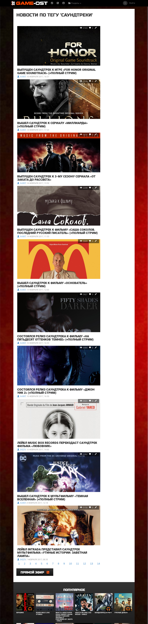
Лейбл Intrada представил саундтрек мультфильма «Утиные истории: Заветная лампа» (52, 524)
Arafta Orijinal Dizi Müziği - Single (83, 574)
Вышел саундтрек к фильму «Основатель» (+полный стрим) (52, 272)
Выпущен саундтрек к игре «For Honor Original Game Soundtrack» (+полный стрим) (54, 72)
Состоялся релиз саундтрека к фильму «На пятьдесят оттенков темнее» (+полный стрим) (53, 323)
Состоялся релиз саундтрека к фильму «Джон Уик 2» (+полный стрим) (49, 374)
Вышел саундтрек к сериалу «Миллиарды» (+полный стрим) (52, 121)
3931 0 (79, 384)
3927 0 (79, 282)
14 (98, 534)
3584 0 (79, 335)
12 (84, 534)
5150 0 (79, 482)
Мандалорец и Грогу (103, 574)
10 (70, 534)
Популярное (74, 551)
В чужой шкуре (42, 604)
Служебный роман (122, 604)
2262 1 (79, 433)
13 (91, 534)
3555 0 (79, 82)
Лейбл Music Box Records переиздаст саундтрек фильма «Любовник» (47, 423)
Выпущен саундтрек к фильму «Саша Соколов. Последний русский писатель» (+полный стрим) (51, 222)
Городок (59, 604)
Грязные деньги (120, 574)
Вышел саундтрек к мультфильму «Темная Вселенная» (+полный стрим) (52, 472)
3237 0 (79, 131)
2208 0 (79, 180)
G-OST (21, 77)
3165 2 (79, 33)
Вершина (20, 574)
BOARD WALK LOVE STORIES (43, 574)
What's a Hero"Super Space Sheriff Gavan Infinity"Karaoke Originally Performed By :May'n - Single (64, 578)
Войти (132, 3)
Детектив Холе (22, 604)
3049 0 (79, 233)
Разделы (75, 3)
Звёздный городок (102, 604)
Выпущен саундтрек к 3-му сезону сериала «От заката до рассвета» (53, 170)
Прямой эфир (112, 17)
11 (77, 534)
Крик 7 (77, 604)
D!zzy (21, 429)
